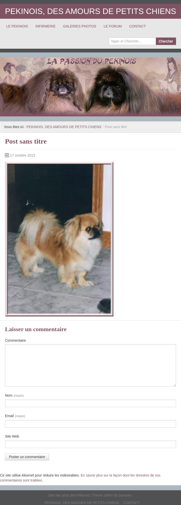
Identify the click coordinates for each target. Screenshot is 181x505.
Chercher (166, 41)
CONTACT (137, 26)
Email (15, 416)
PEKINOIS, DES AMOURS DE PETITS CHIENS (90, 11)
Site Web (12, 436)
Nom (14, 395)
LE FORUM (113, 26)
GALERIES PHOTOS (79, 26)
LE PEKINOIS (17, 26)
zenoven (125, 495)
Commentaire (15, 340)
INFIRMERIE (45, 26)
